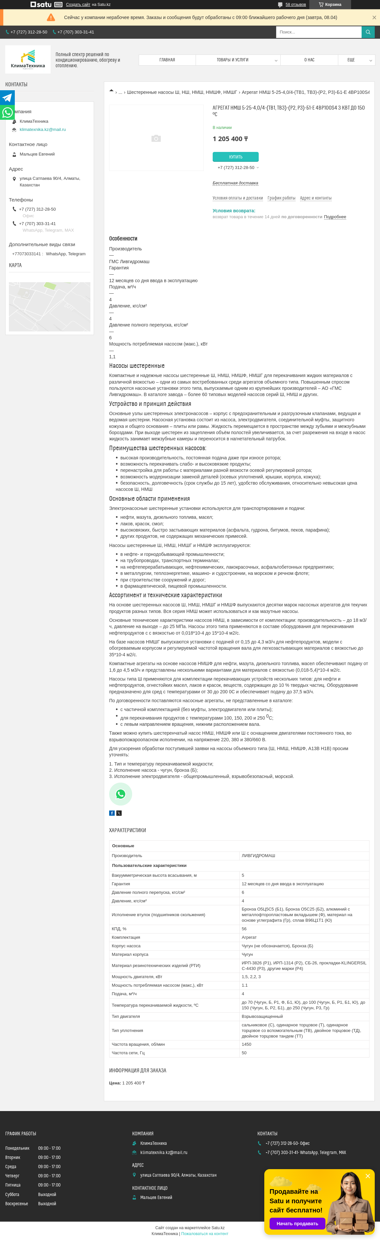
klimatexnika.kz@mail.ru (43, 129)
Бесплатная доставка (235, 182)
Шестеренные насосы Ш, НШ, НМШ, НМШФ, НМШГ (182, 92)
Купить (236, 157)
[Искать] (368, 32)
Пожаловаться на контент (204, 1233)
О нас (309, 60)
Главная (167, 60)
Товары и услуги (233, 60)
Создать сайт (78, 4)
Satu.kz (218, 1228)
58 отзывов (296, 4)
